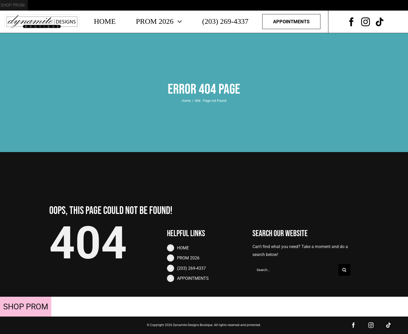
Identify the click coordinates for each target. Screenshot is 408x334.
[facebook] (351, 21)
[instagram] (365, 21)
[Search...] (295, 270)
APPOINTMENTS (193, 278)
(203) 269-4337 (191, 268)
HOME (183, 247)
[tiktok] (379, 21)
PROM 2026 (188, 257)
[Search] (344, 270)
